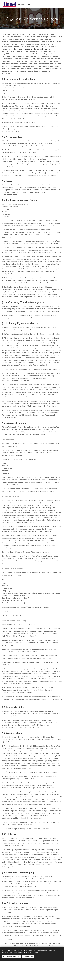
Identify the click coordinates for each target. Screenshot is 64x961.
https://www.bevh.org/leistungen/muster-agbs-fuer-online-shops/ (26, 49)
